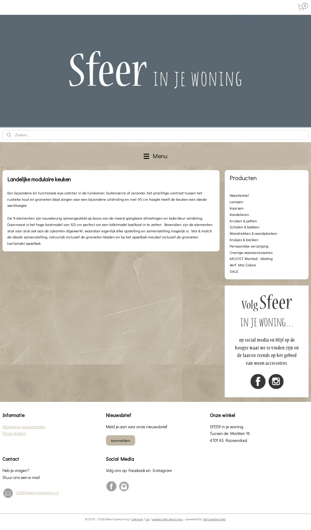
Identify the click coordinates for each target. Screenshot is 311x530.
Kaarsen (237, 207)
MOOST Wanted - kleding (251, 258)
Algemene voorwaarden (23, 426)
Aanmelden (120, 440)
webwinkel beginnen (167, 519)
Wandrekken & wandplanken (253, 233)
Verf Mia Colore (243, 264)
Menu (155, 156)
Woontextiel (239, 195)
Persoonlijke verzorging (249, 245)
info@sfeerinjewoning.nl (37, 492)
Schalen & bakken (244, 226)
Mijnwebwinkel (214, 519)
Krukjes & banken (244, 239)
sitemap (137, 519)
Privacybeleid (14, 433)
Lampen (236, 201)
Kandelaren (239, 214)
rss (147, 519)
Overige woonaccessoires (251, 252)
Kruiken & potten (243, 220)
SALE (234, 271)
